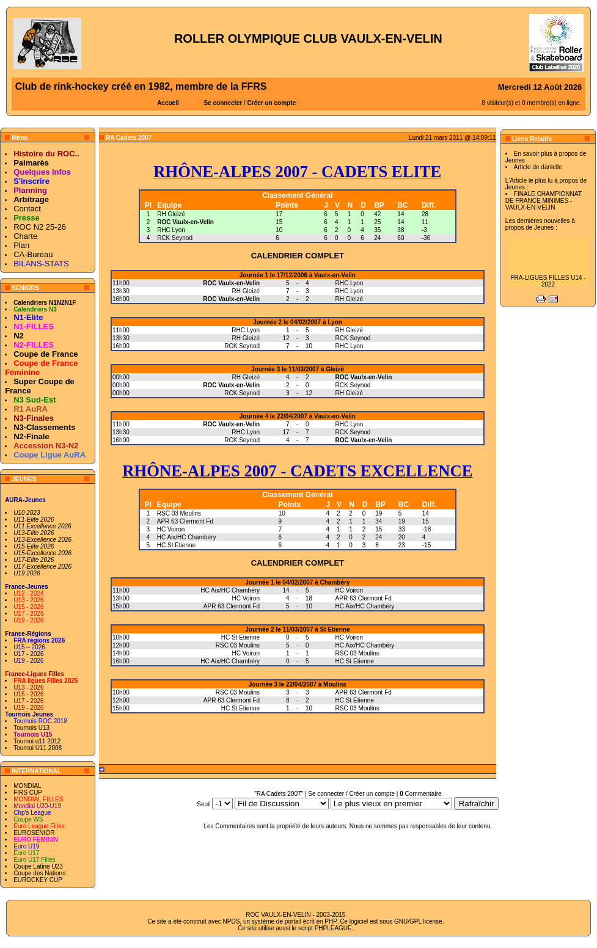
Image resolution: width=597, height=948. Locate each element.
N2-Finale (31, 436)
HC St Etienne (176, 545)
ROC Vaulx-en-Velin (185, 222)
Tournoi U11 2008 (37, 748)
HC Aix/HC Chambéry (186, 537)
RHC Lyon (171, 230)
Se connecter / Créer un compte (351, 793)
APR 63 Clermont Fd (185, 521)
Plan (21, 245)
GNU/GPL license (418, 921)
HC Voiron (171, 529)
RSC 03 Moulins (179, 513)
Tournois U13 (31, 727)
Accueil (168, 103)
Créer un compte (271, 103)
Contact (27, 208)
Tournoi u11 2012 (36, 741)
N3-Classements (44, 427)
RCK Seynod (174, 238)
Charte (25, 236)
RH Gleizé (171, 214)
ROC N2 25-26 (39, 227)
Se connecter (222, 103)
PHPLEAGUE (333, 928)
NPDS (231, 921)
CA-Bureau (33, 254)
